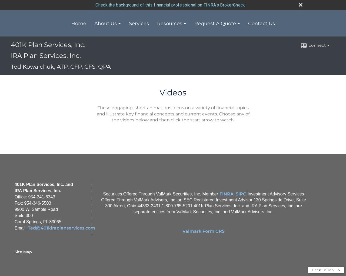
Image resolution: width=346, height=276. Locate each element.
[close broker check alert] (300, 5)
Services (139, 23)
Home (78, 23)
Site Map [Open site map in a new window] (23, 252)
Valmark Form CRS (203, 231)
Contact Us (261, 23)
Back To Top (326, 270)
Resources (169, 23)
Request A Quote (215, 23)
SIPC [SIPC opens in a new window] (241, 194)
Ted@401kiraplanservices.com (61, 228)
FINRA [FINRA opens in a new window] (226, 194)
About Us (105, 23)
